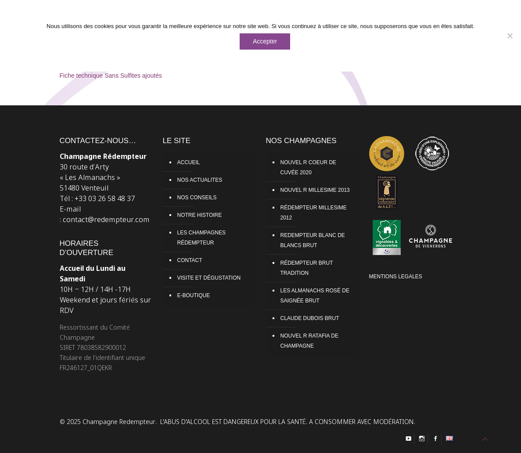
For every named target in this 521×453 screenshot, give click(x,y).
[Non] (510, 35)
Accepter (265, 41)
